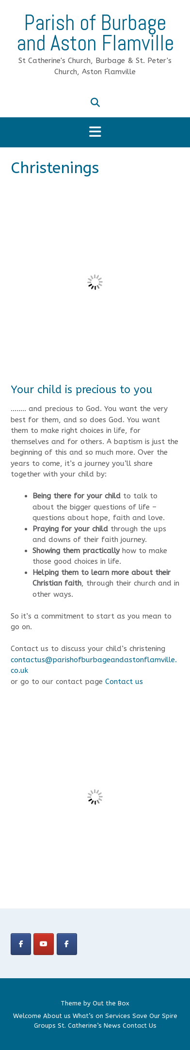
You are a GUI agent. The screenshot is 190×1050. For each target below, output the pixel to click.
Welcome (27, 1016)
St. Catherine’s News (89, 1025)
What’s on (88, 1016)
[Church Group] (21, 944)
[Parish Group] (67, 944)
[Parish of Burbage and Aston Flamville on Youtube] (43, 944)
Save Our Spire (154, 1016)
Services (117, 1016)
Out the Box (111, 1003)
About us (57, 1016)
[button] (95, 132)
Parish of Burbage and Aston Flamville (95, 33)
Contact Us (140, 1025)
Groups (45, 1025)
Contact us (124, 681)
